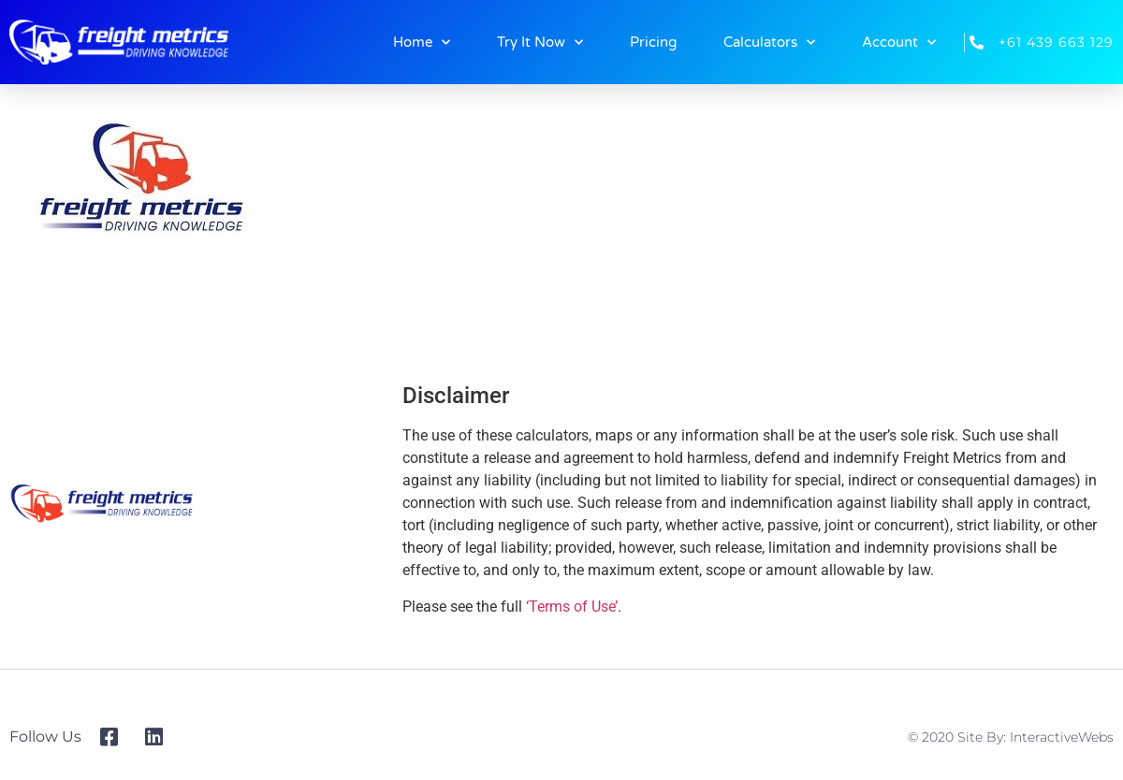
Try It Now (540, 42)
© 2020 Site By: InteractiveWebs (1011, 737)
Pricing (653, 42)
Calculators (769, 42)
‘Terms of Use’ (572, 606)
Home (421, 42)
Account (899, 42)
